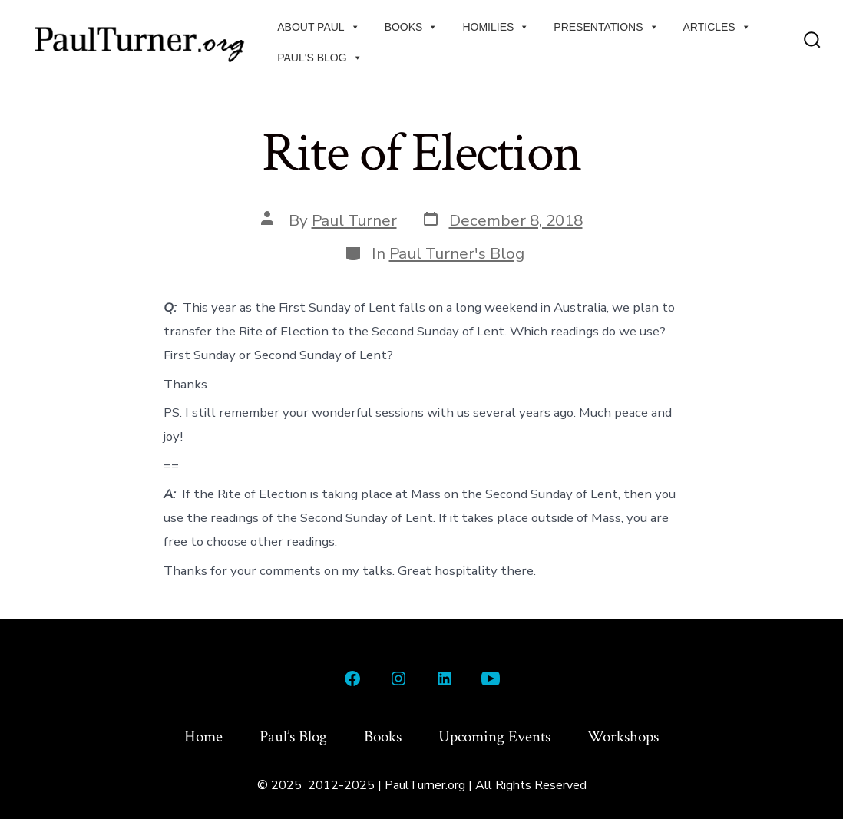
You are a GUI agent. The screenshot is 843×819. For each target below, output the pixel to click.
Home (203, 736)
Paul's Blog (319, 57)
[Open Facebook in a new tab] (352, 678)
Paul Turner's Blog (456, 253)
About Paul (318, 27)
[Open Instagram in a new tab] (398, 678)
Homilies (495, 27)
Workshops (623, 736)
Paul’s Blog (293, 736)
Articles (717, 27)
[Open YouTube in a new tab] (490, 678)
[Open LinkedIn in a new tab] (444, 678)
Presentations (606, 27)
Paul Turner (354, 220)
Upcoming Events (494, 736)
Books (411, 27)
